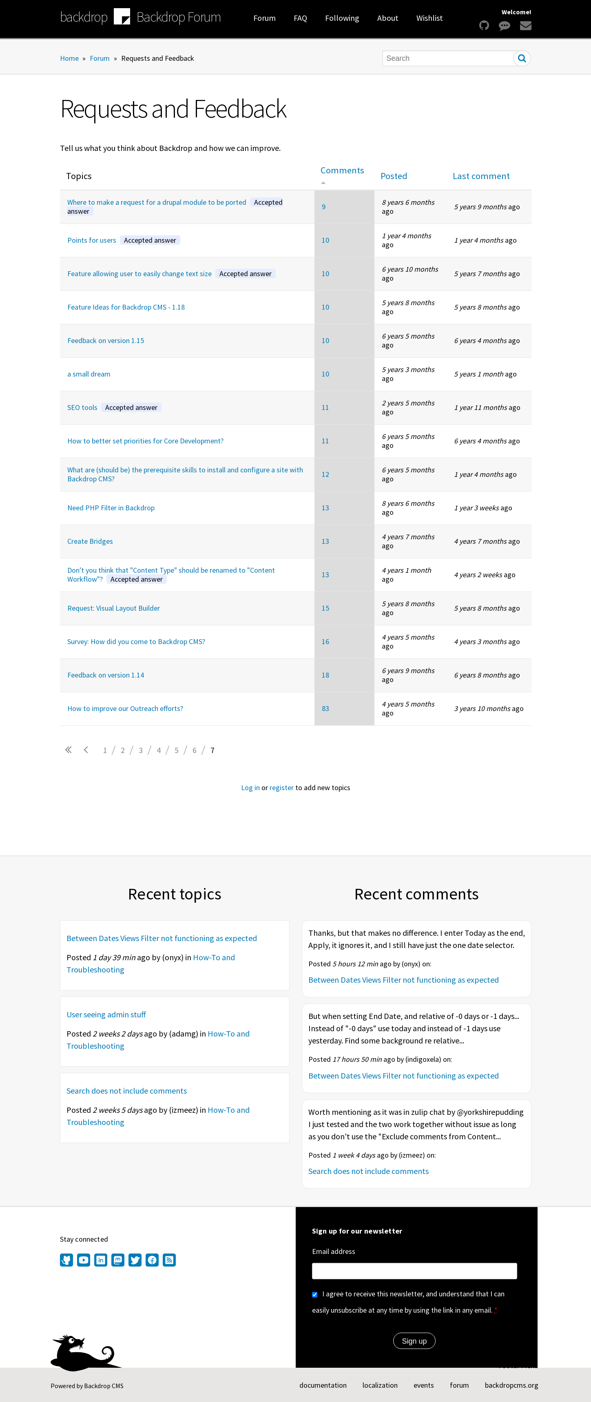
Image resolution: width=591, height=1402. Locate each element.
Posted (394, 176)
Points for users (123, 240)
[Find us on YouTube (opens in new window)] (83, 1260)
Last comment (481, 176)
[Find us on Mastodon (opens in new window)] (117, 1260)
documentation (323, 1385)
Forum (264, 18)
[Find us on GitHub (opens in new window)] (67, 1260)
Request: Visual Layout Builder (113, 608)
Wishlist (429, 18)
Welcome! (516, 12)
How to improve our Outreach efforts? (125, 708)
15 (325, 608)
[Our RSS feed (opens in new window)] (168, 1260)
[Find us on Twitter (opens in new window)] (135, 1260)
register (282, 787)
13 (325, 507)
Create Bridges (90, 541)
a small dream (89, 374)
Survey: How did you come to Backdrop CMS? (136, 641)
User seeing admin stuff (106, 1014)
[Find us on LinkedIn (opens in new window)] (100, 1260)
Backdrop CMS (104, 1386)
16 (325, 641)
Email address (333, 1251)
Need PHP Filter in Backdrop (111, 507)
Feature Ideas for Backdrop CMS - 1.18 (126, 307)
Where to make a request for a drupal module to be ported (175, 206)
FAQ (300, 18)
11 (325, 407)
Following (342, 18)
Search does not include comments (126, 1090)
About (387, 18)
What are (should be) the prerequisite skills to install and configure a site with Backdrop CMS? (185, 474)
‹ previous (87, 750)
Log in (250, 787)
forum (459, 1385)
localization (380, 1385)
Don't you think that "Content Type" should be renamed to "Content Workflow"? (171, 574)
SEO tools (114, 407)
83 (325, 708)
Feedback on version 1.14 (105, 675)
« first (69, 750)
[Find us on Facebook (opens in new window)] (152, 1260)
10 (325, 240)
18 (325, 675)
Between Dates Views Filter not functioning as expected (161, 938)
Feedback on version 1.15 (105, 340)
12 (325, 474)
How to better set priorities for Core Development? (145, 440)
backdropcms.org (511, 1385)
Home (69, 57)
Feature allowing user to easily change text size (171, 273)
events (424, 1385)
